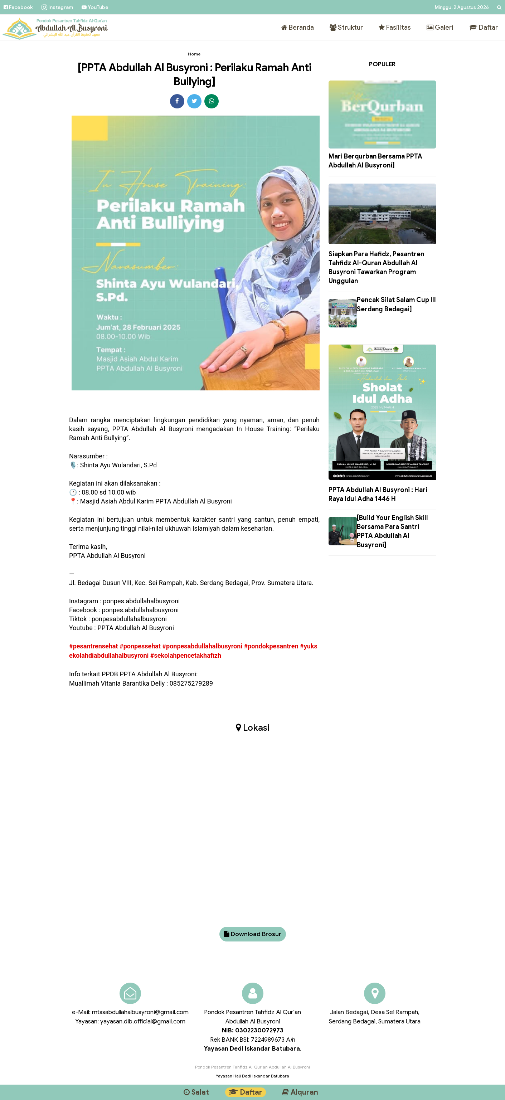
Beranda (297, 27)
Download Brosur (252, 934)
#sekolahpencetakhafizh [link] (185, 655)
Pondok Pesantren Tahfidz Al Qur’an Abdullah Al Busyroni (252, 1067)
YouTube (95, 7)
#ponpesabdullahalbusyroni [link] (202, 646)
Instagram (57, 7)
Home (194, 54)
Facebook (18, 7)
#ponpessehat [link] (140, 646)
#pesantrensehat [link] (93, 646)
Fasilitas (395, 27)
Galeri (440, 27)
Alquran (300, 1092)
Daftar (483, 27)
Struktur (346, 27)
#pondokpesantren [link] (271, 646)
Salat (196, 1092)
